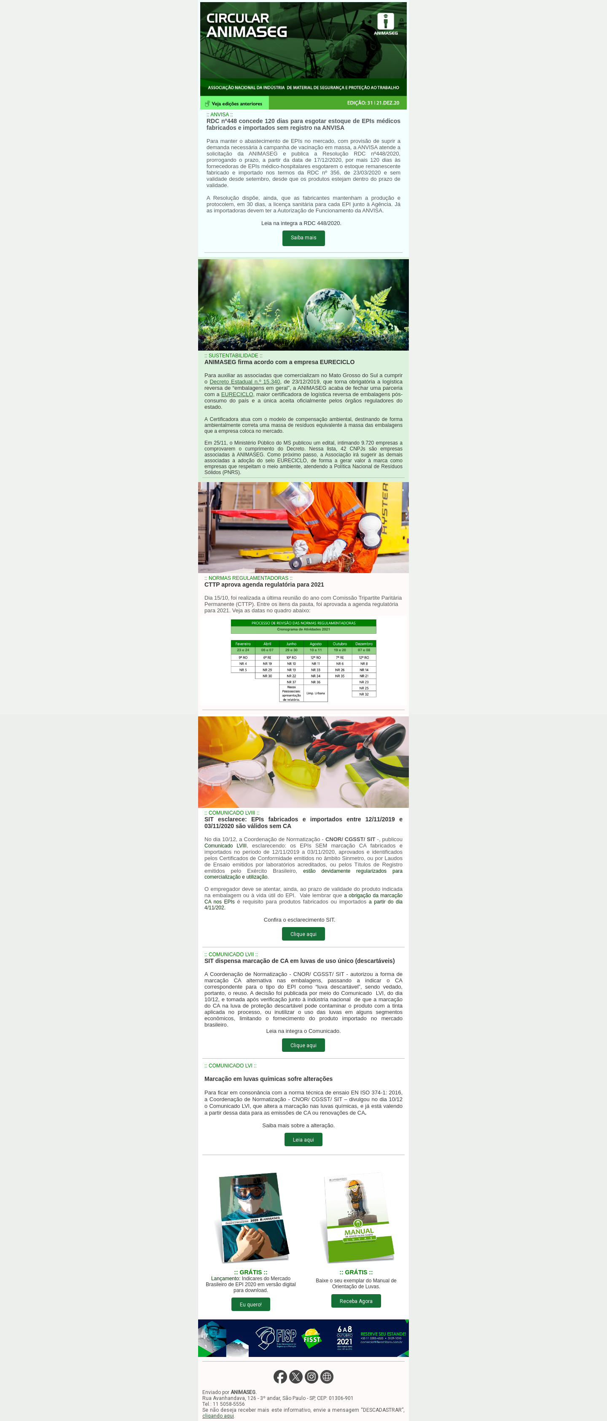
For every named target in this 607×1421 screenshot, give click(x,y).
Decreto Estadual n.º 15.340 (244, 381)
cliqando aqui (218, 1416)
